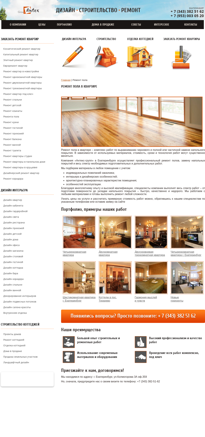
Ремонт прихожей (13, 133)
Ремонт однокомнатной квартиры (22, 77)
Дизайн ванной (12, 290)
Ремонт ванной (12, 144)
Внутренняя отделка (15, 312)
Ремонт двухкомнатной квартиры (22, 82)
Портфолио (64, 24)
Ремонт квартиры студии (17, 156)
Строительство (106, 39)
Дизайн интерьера (14, 190)
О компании (18, 24)
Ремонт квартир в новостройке (21, 71)
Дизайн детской (12, 233)
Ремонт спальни (12, 99)
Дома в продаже (103, 24)
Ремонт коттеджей (13, 339)
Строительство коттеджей (20, 324)
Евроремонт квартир (15, 65)
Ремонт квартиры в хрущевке (20, 167)
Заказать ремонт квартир (20, 39)
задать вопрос (32, 379)
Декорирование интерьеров (19, 295)
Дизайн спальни (12, 284)
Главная (66, 80)
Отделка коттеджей (14, 345)
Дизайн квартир (12, 199)
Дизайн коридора (13, 279)
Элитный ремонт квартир (18, 60)
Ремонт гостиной (13, 127)
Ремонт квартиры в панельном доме (24, 161)
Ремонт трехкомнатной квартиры (22, 88)
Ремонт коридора (13, 178)
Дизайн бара (10, 273)
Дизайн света (11, 216)
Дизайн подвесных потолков (19, 301)
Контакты (190, 24)
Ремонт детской (12, 105)
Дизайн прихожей (13, 228)
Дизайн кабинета (13, 205)
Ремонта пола (11, 116)
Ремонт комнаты (12, 110)
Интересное (161, 24)
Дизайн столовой (13, 256)
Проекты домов (12, 334)
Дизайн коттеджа (13, 267)
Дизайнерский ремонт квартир (21, 173)
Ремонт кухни (11, 122)
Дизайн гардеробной (15, 211)
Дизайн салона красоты (17, 307)
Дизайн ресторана (14, 222)
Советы (136, 24)
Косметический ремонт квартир (21, 48)
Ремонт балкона (12, 139)
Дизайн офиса (11, 245)
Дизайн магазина (13, 250)
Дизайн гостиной (13, 262)
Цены (41, 24)
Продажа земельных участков (20, 356)
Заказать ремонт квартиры (181, 39)
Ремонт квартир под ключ (18, 94)
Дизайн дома (10, 239)
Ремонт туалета (12, 150)
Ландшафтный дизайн (16, 362)
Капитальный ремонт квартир (20, 54)
